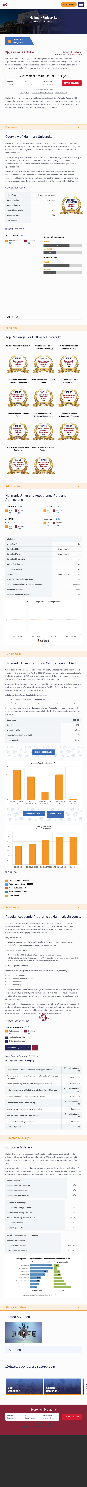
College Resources (66, 1449)
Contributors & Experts (39, 1449)
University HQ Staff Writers (23, 52)
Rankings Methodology (39, 1454)
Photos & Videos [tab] (43, 1305)
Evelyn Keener (76, 52)
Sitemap (33, 1462)
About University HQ (38, 1446)
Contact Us (34, 1457)
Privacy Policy (35, 1465)
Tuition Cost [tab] (43, 653)
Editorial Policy (35, 1452)
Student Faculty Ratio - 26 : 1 (18, 1046)
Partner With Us (36, 1460)
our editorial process (75, 54)
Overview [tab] (43, 127)
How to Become (65, 1446)
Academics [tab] (43, 905)
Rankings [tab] (43, 327)
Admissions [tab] (43, 486)
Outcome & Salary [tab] (43, 1136)
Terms (32, 1468)
